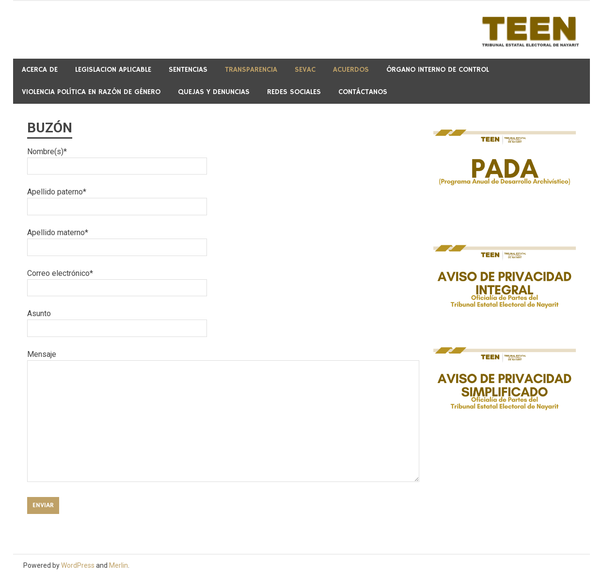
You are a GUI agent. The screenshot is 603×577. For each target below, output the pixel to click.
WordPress (78, 565)
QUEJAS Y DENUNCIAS (214, 91)
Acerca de (40, 69)
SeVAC (305, 69)
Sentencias (188, 69)
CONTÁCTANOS (362, 91)
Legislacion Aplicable (113, 69)
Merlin (118, 565)
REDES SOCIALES (294, 91)
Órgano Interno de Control (437, 69)
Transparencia (251, 69)
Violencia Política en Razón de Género (91, 91)
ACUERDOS (351, 69)
